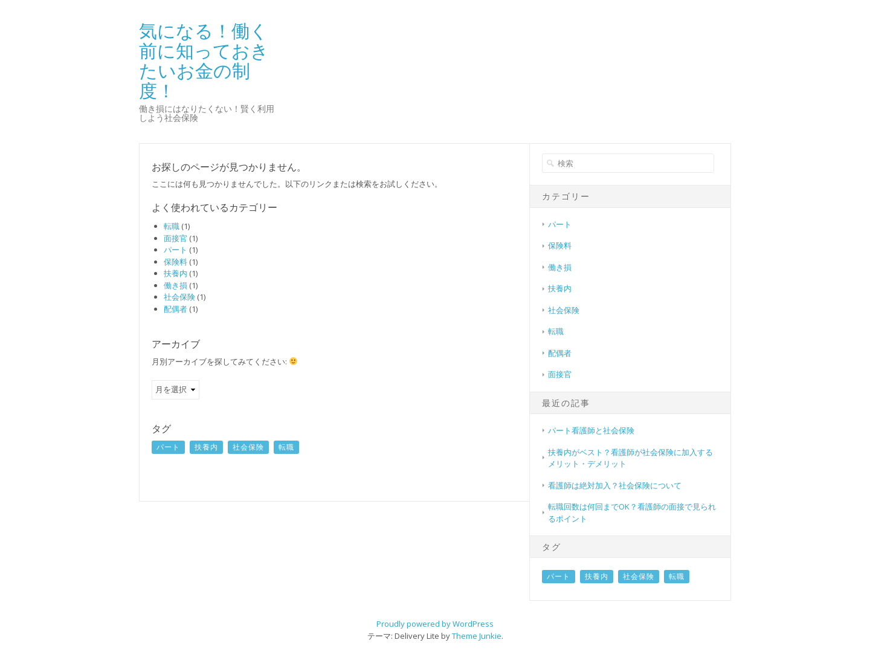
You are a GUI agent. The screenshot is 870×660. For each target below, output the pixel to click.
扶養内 (175, 273)
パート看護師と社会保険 (591, 430)
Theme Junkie (476, 635)
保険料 (175, 261)
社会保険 (179, 296)
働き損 (175, 285)
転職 (171, 226)
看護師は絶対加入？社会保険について (615, 485)
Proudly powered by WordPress (435, 623)
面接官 (175, 238)
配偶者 (175, 308)
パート (175, 249)
